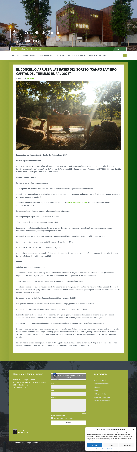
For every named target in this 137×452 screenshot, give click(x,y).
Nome (53, 383)
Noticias (30, 78)
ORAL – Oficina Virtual (101, 380)
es (118, 49)
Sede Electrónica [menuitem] (36, 49)
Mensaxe (53, 397)
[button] (133, 429)
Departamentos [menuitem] (46, 56)
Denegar (110, 445)
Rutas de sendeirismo (101, 384)
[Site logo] (16, 42)
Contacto (97, 390)
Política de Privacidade (113, 449)
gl (122, 49)
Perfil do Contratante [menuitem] (21, 49)
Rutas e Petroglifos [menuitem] (97, 56)
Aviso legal (122, 449)
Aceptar (94, 445)
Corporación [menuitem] (29, 56)
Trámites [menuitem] (60, 56)
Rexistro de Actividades (102, 401)
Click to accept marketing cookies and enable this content (68, 376)
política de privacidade (66, 418)
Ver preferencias (126, 445)
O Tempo (97, 387)
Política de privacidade (58, 416)
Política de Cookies (101, 449)
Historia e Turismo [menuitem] (76, 56)
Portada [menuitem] (16, 56)
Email (53, 390)
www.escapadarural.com (77, 203)
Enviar (68, 422)
